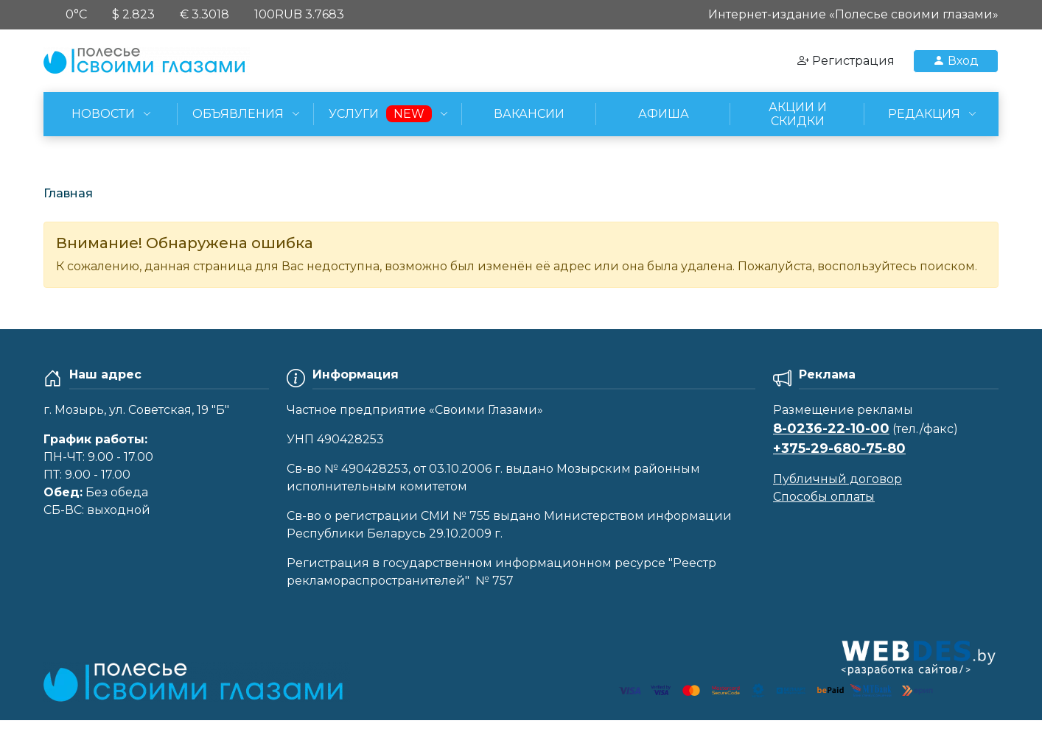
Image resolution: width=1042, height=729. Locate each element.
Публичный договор (837, 479)
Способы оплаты (824, 497)
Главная (68, 193)
